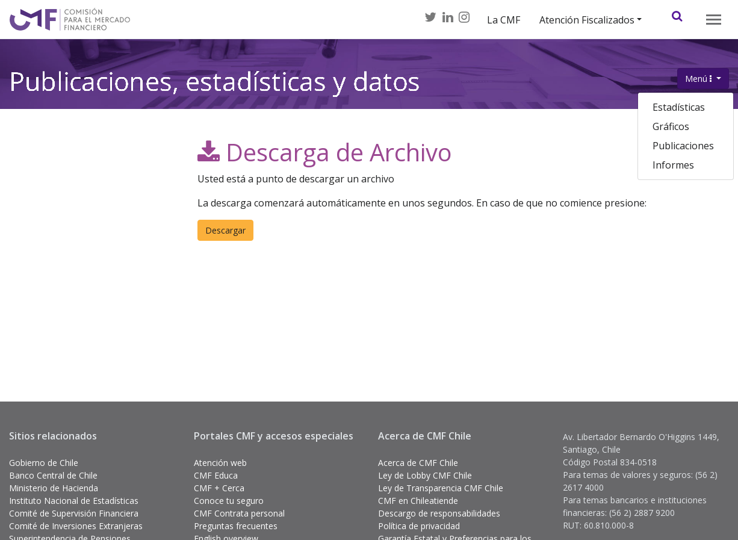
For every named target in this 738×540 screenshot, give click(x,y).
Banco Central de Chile (53, 475)
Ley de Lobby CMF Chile (425, 475)
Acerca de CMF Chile (418, 462)
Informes (673, 165)
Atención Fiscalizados (586, 19)
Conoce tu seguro (229, 500)
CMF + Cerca (219, 488)
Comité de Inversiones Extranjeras (76, 526)
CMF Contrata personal (239, 513)
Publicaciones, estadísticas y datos (214, 86)
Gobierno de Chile (43, 462)
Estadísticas (679, 107)
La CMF (503, 19)
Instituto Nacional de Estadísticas (73, 500)
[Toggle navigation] (713, 19)
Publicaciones (683, 145)
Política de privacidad (419, 526)
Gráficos (671, 126)
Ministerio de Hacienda (53, 488)
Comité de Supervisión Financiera (73, 513)
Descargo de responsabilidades (439, 513)
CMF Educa (216, 475)
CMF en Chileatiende (418, 500)
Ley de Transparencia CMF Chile (440, 488)
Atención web (220, 462)
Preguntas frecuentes (236, 526)
